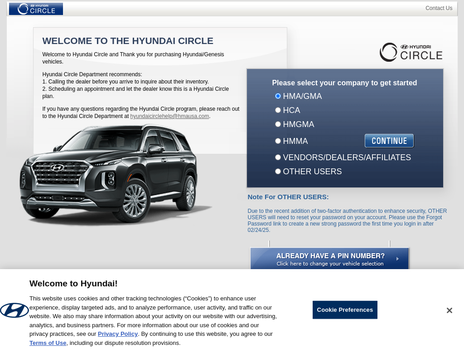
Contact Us (438, 8)
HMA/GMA (301, 96)
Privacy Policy (118, 335)
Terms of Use (47, 344)
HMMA (294, 141)
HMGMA (297, 124)
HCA (290, 110)
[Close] (449, 312)
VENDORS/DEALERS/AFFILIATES (346, 157)
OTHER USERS (311, 171)
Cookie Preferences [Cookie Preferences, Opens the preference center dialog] (345, 311)
